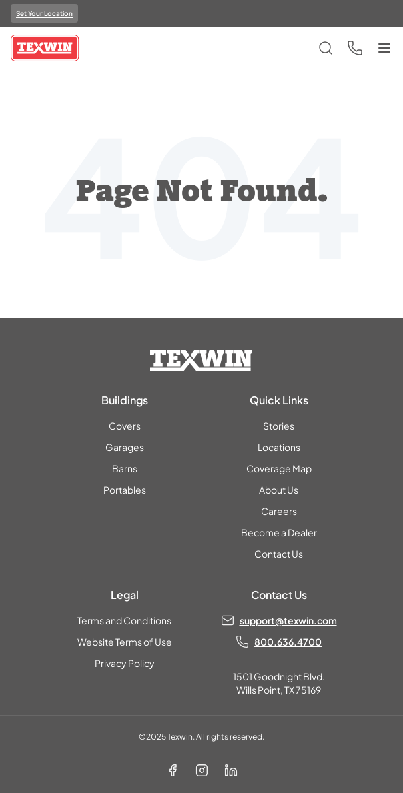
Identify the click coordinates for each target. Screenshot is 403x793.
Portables (124, 490)
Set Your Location (44, 13)
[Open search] (325, 48)
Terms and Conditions (124, 620)
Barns (124, 468)
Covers (125, 426)
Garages (124, 447)
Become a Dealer (279, 532)
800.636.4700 (288, 642)
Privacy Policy (125, 663)
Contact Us (278, 554)
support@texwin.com (288, 620)
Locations (279, 447)
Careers (279, 511)
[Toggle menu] (384, 48)
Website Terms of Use (124, 642)
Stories (278, 426)
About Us (278, 490)
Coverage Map (279, 468)
